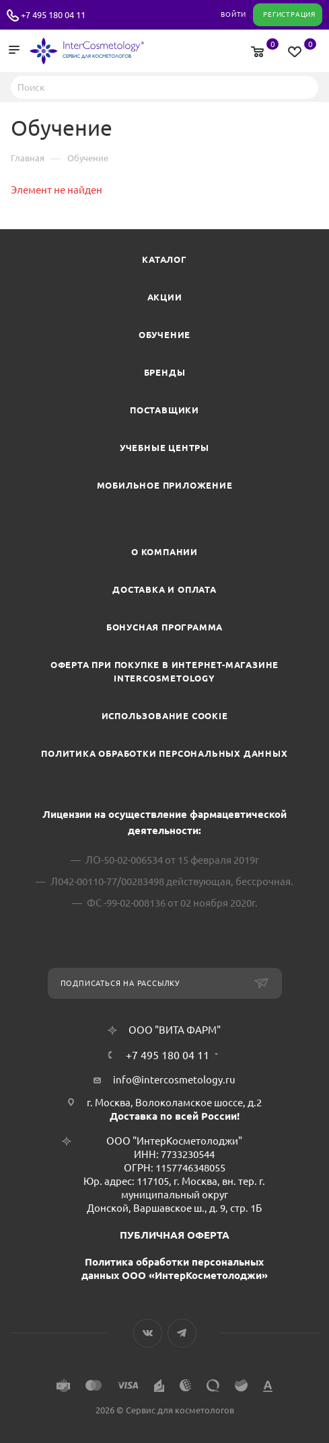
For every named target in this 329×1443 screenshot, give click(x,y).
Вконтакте (147, 1333)
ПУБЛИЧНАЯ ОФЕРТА (174, 1235)
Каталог (164, 259)
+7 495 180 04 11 (53, 14)
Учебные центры (164, 447)
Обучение (164, 334)
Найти (304, 86)
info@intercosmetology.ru (174, 1079)
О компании (164, 551)
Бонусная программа (164, 627)
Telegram (182, 1333)
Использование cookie (165, 715)
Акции (164, 297)
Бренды (165, 372)
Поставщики (164, 410)
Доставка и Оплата (164, 589)
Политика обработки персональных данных (164, 753)
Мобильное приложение (165, 485)
